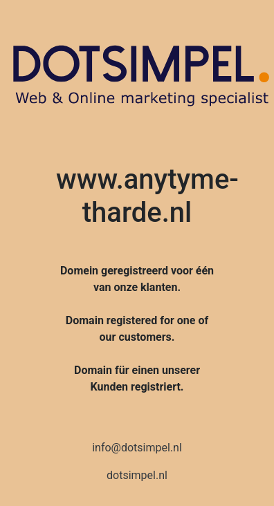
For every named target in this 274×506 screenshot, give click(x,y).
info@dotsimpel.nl (137, 447)
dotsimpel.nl (137, 475)
